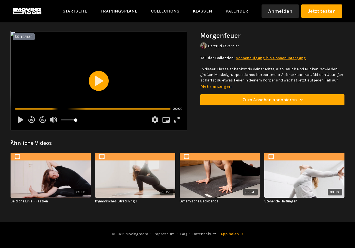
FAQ (183, 234)
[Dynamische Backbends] (220, 201)
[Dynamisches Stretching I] (135, 201)
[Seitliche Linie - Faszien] (51, 201)
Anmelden (280, 11)
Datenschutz (204, 234)
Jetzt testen (322, 11)
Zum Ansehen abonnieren (273, 99)
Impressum (163, 234)
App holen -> (231, 234)
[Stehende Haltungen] (304, 201)
